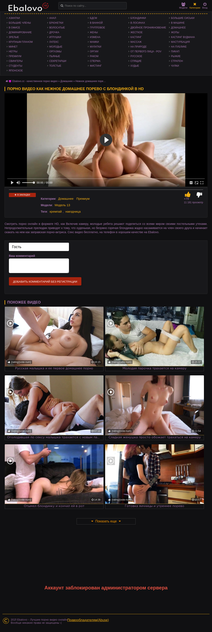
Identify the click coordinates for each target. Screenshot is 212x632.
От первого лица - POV (145, 51)
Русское (136, 56)
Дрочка (54, 32)
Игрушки (55, 37)
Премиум (15, 56)
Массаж (136, 41)
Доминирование (20, 32)
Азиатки (14, 18)
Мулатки (95, 46)
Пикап (175, 51)
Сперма (95, 61)
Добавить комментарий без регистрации (45, 281)
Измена (95, 37)
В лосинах (137, 22)
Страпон (177, 61)
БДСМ (93, 18)
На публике (179, 46)
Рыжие (176, 56)
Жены (94, 32)
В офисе (14, 27)
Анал (52, 18)
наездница (73, 211)
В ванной (96, 22)
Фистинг (96, 65)
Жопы (175, 32)
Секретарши (57, 61)
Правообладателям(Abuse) (88, 620)
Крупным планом (21, 41)
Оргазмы (55, 51)
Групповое (97, 27)
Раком (94, 56)
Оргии (94, 51)
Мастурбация (180, 41)
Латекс (54, 41)
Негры (13, 51)
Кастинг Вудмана (183, 37)
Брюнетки (56, 22)
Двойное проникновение (148, 27)
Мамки (94, 41)
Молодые (55, 46)
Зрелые (14, 37)
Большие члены (20, 22)
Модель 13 (62, 205)
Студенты (15, 65)
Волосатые (57, 27)
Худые (134, 65)
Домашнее (178, 27)
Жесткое (136, 32)
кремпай (56, 211)
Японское (16, 70)
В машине (178, 22)
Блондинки (138, 18)
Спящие (136, 61)
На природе (138, 46)
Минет (13, 46)
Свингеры (16, 61)
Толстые (55, 65)
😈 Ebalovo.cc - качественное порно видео (33, 81)
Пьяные (54, 56)
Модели (183, 5)
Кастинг (136, 37)
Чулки (175, 65)
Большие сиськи (182, 18)
